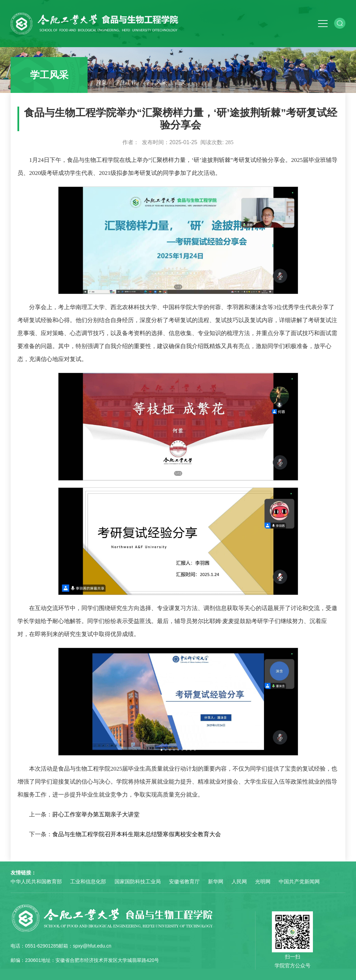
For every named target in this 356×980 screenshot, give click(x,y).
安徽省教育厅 (184, 881)
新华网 (215, 881)
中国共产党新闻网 (299, 881)
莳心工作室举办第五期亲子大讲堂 (96, 814)
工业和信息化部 (88, 881)
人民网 (239, 881)
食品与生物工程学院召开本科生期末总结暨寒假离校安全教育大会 (136, 834)
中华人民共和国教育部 (36, 881)
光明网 (263, 881)
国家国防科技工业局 (138, 881)
